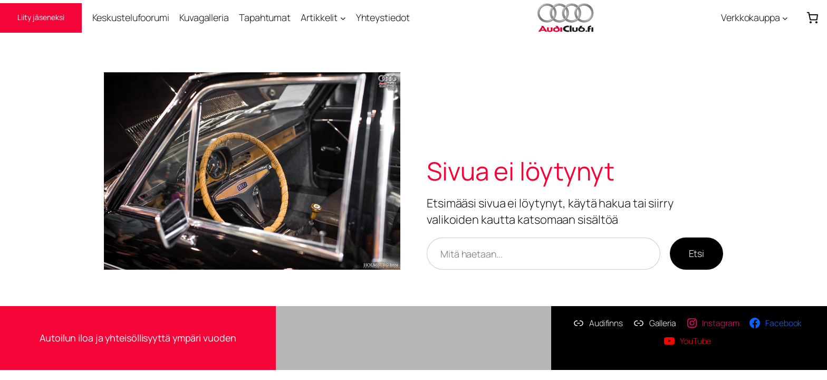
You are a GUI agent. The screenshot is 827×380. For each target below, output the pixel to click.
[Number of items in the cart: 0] (812, 17)
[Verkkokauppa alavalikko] (785, 18)
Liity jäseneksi (40, 17)
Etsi (697, 253)
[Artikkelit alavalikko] (343, 18)
